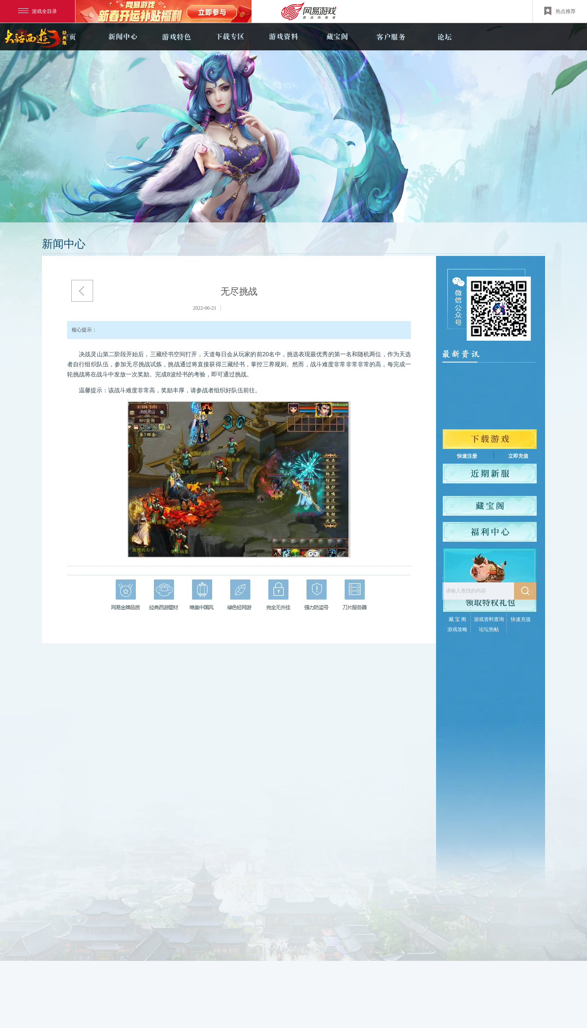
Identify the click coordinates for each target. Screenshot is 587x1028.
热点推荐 (560, 11)
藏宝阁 (337, 36)
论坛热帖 (489, 629)
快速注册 (467, 456)
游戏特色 (176, 36)
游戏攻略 (457, 629)
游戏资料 (283, 36)
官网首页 (69, 36)
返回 (82, 291)
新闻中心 (122, 36)
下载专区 (230, 36)
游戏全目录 (37, 11)
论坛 (444, 36)
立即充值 (518, 456)
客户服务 (391, 36)
